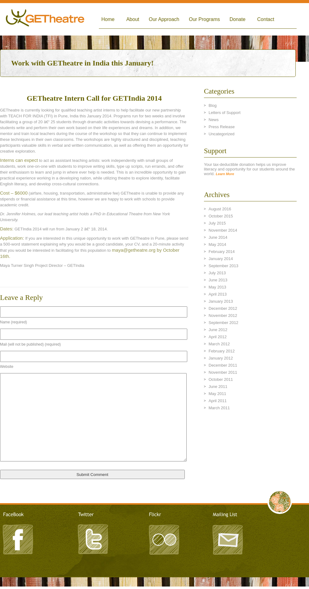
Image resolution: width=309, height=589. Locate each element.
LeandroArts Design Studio (154, 580)
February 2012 (222, 351)
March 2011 (219, 408)
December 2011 (223, 365)
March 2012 (219, 344)
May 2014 (217, 244)
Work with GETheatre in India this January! (82, 63)
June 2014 (218, 237)
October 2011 (221, 379)
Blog (213, 105)
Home (108, 19)
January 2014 (221, 258)
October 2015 (221, 216)
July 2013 (217, 273)
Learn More (225, 174)
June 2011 (218, 386)
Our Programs (204, 19)
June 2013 (218, 280)
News (214, 119)
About (132, 19)
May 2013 (217, 287)
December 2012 (223, 308)
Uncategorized (222, 134)
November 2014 (223, 230)
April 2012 (218, 336)
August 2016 (220, 209)
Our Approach (164, 19)
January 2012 (221, 358)
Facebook (18, 538)
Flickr (163, 538)
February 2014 (222, 251)
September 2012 (223, 322)
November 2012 (223, 315)
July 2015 (217, 223)
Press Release (222, 126)
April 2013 (218, 294)
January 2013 (221, 301)
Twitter (92, 538)
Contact (265, 19)
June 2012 (218, 329)
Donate (238, 19)
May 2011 (217, 393)
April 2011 (218, 400)
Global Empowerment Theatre (45, 19)
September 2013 (223, 265)
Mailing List (227, 538)
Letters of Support (224, 112)
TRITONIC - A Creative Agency (154, 586)
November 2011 (223, 372)
